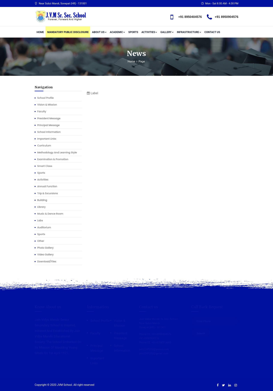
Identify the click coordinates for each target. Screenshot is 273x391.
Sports (133, 32)
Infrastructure (189, 32)
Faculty (41, 111)
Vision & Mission (47, 104)
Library (41, 206)
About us (99, 32)
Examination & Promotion (52, 159)
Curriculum (44, 145)
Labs (40, 220)
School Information (49, 132)
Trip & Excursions (47, 193)
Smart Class (44, 166)
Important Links (46, 138)
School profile (45, 97)
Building (42, 200)
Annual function (47, 186)
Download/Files (46, 261)
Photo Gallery (45, 247)
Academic (117, 32)
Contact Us (212, 32)
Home (40, 32)
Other (40, 241)
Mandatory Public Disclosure (68, 32)
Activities (149, 32)
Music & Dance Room (50, 213)
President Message (48, 118)
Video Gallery (45, 254)
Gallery (166, 32)
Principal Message (48, 125)
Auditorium (44, 227)
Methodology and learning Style (57, 152)
